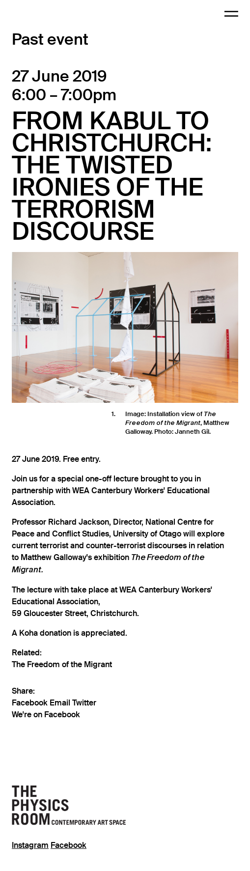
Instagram (30, 845)
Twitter (84, 703)
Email (61, 703)
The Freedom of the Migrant (62, 665)
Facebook (31, 703)
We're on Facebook (46, 715)
